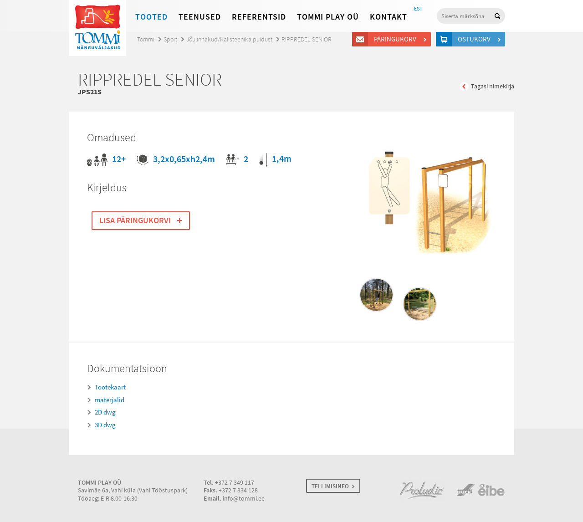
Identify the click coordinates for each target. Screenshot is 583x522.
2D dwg (105, 412)
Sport (170, 39)
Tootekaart (110, 387)
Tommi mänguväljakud (97, 28)
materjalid (109, 399)
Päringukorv (396, 39)
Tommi (145, 39)
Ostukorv (475, 39)
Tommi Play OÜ (328, 16)
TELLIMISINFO (330, 486)
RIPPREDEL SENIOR (306, 39)
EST (418, 8)
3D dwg (105, 425)
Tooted (151, 16)
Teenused (200, 16)
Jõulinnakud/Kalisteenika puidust (229, 39)
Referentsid (259, 16)
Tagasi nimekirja (492, 86)
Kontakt (388, 16)
